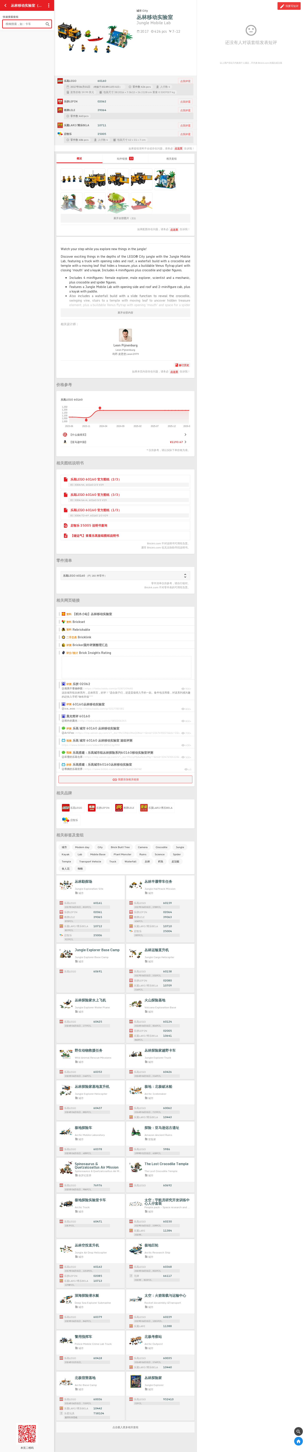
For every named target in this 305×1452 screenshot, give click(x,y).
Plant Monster (122, 854)
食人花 (66, 869)
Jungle (180, 847)
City (100, 847)
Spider (177, 854)
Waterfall (130, 861)
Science (160, 854)
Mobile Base (97, 854)
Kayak (66, 854)
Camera (143, 847)
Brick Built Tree (120, 847)
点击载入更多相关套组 (125, 1427)
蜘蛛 (80, 869)
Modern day (82, 847)
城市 (64, 847)
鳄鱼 (160, 861)
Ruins (143, 854)
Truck (112, 861)
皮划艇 (175, 861)
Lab (80, 854)
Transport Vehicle (90, 861)
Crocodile (161, 847)
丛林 (147, 861)
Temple (66, 861)
